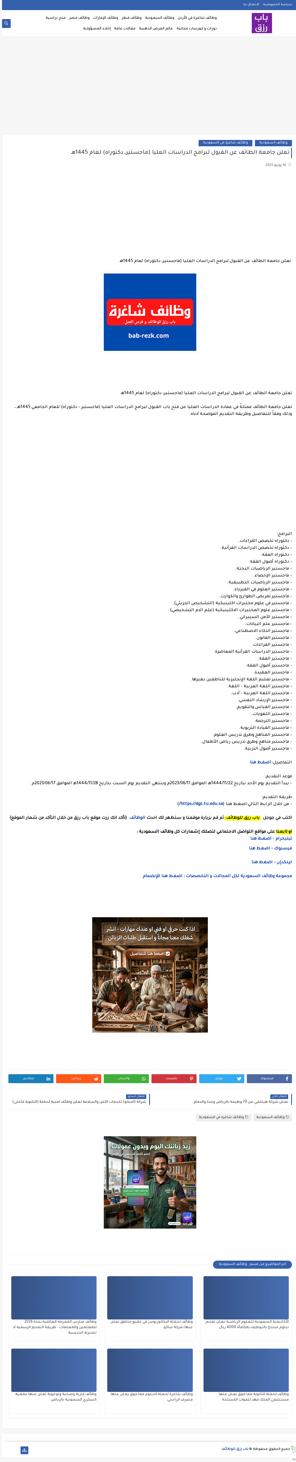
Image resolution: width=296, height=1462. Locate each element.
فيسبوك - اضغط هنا (268, 849)
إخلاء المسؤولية (95, 29)
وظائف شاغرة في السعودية (223, 143)
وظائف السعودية (157, 18)
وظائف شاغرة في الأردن (195, 18)
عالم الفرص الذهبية (154, 29)
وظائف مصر (77, 18)
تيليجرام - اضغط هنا (269, 839)
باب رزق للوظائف (232, 1449)
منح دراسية (54, 18)
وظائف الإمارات (103, 18)
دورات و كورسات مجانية (195, 29)
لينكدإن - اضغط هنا (269, 862)
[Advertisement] (148, 87)
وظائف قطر (130, 18)
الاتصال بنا (249, 4)
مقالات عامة (123, 29)
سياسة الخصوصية (275, 4)
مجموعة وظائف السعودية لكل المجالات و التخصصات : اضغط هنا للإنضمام (215, 876)
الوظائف (134, 818)
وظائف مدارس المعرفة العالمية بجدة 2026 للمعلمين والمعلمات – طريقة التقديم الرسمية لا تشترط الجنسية (53, 1327)
